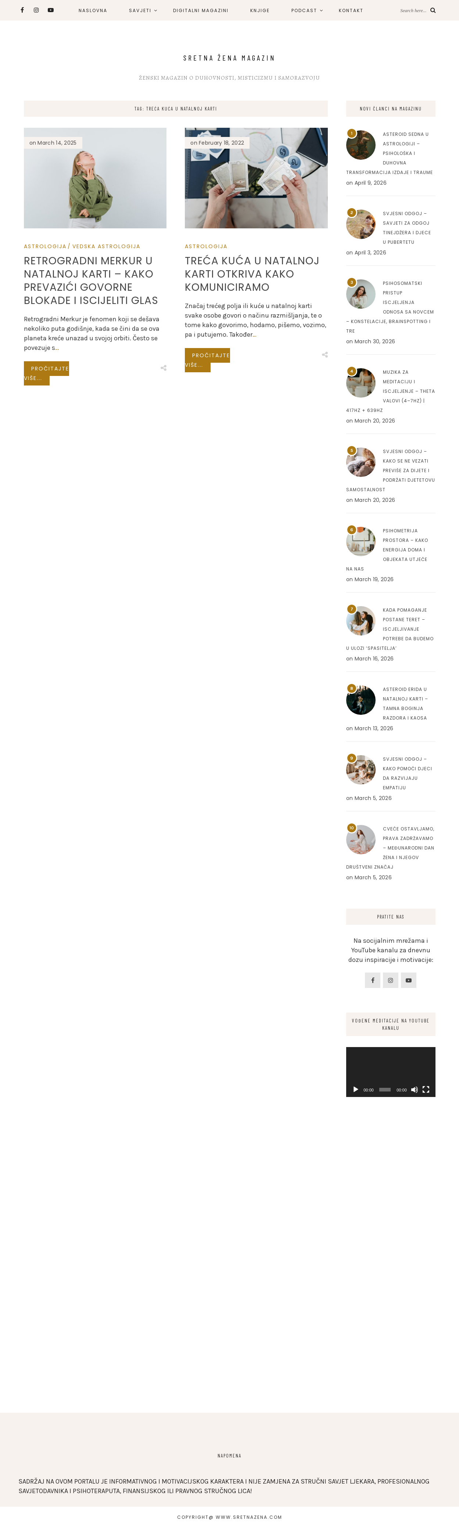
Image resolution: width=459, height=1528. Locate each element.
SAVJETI (140, 10)
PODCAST (304, 10)
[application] (390, 1072)
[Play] (355, 1089)
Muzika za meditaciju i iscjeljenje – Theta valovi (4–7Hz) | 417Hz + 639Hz (390, 391)
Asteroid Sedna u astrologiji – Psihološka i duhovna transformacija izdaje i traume (389, 153)
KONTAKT (351, 10)
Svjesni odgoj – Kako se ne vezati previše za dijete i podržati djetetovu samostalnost (390, 470)
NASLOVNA (93, 10)
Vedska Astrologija (106, 246)
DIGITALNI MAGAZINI (201, 10)
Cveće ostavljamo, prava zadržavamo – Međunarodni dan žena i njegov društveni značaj (390, 848)
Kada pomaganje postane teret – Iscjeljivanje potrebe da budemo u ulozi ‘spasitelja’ (390, 629)
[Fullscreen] (426, 1089)
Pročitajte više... (46, 373)
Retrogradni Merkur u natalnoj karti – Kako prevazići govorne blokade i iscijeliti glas (91, 281)
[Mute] (414, 1089)
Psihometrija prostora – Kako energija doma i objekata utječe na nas (387, 550)
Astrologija (45, 246)
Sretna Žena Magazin (229, 57)
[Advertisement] (390, 1280)
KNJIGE (260, 10)
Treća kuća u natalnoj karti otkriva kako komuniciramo (252, 274)
